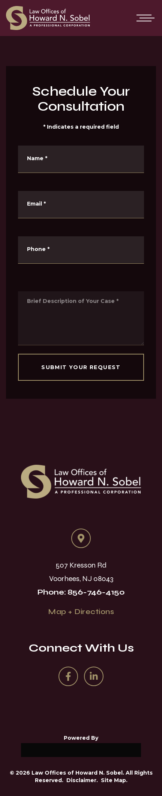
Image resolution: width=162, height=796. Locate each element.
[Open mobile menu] (144, 18)
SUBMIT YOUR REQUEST (81, 367)
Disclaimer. (82, 780)
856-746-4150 (96, 592)
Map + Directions (81, 611)
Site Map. (114, 780)
